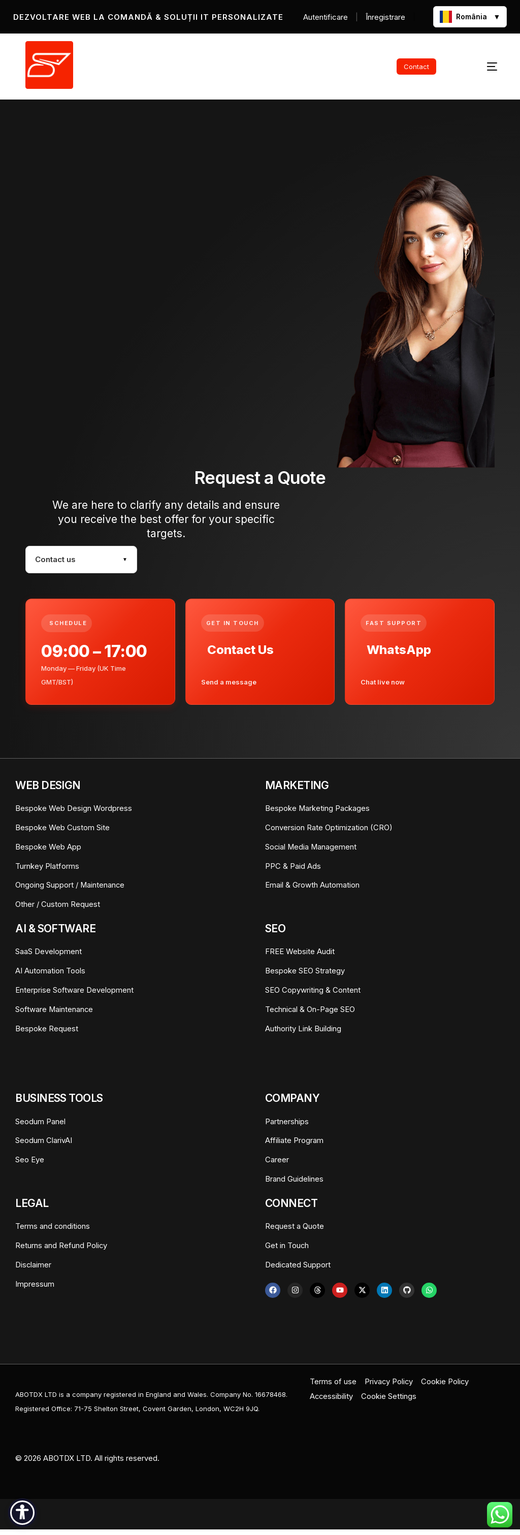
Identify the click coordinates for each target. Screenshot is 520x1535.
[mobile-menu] (480, 66)
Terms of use (333, 1386)
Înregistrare (385, 17)
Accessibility (332, 1401)
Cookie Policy (446, 1386)
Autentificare (325, 17)
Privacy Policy (389, 1386)
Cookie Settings (389, 1401)
